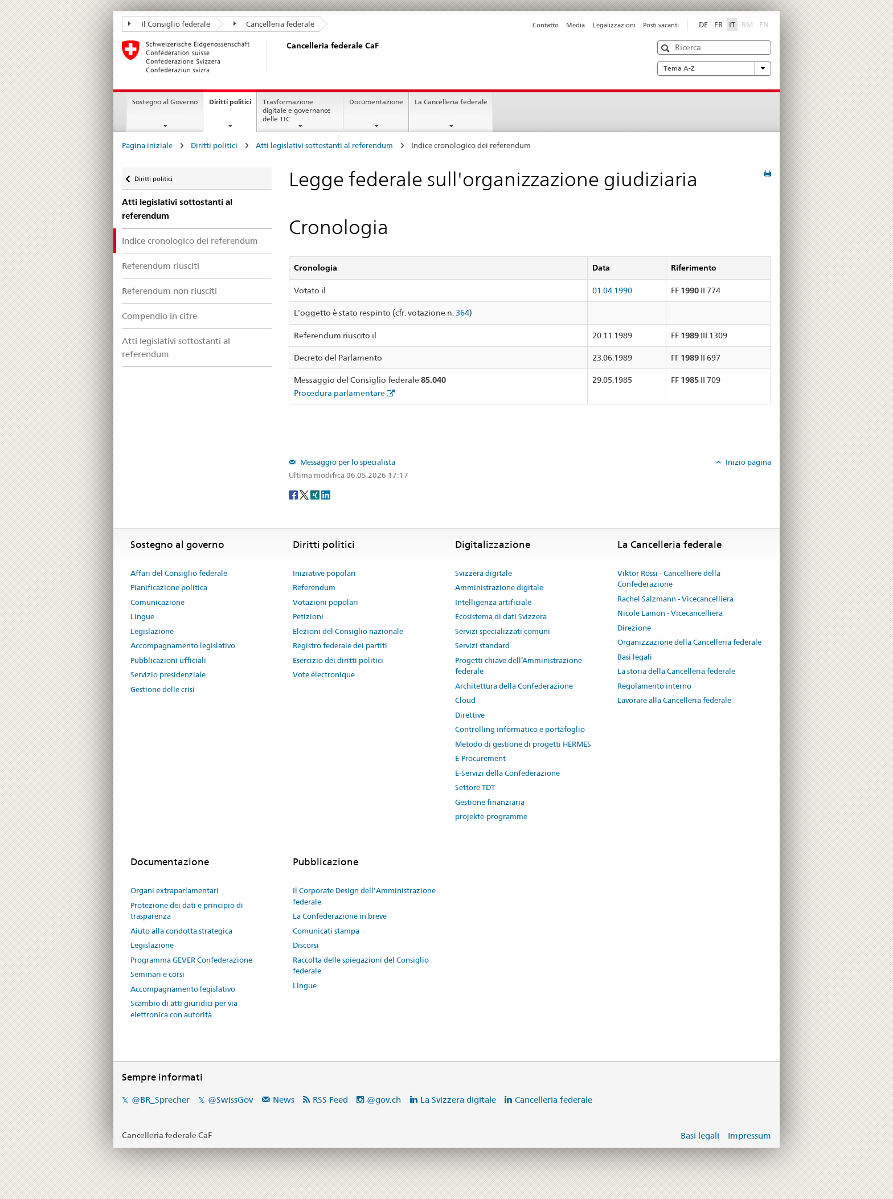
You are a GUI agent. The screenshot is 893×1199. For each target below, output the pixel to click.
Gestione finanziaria (490, 802)
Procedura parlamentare (339, 393)
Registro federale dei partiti (340, 645)
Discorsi (306, 945)
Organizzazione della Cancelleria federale (689, 641)
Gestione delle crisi (162, 689)
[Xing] (315, 494)
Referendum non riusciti (169, 290)
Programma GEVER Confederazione (191, 959)
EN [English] (764, 24)
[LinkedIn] (325, 494)
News (283, 1099)
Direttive (470, 714)
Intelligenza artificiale (493, 602)
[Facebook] (294, 494)
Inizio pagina (747, 461)
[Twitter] (305, 494)
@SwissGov (230, 1099)
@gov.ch (384, 1099)
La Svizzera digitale (458, 1099)
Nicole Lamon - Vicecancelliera (670, 612)
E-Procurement (480, 758)
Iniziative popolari (324, 573)
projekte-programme (491, 816)
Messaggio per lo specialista (346, 461)
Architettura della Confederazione (514, 685)
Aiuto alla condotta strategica (181, 930)
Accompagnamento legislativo (182, 645)
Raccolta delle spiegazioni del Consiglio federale (361, 965)
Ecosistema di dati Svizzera (501, 616)
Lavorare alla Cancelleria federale (674, 700)
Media (575, 25)
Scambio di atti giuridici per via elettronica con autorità (183, 1009)
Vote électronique (324, 674)
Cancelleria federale (274, 24)
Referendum (314, 587)
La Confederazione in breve (340, 915)
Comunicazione (157, 602)
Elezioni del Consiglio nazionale (348, 631)
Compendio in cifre (159, 315)
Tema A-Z (714, 68)
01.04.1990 (612, 290)
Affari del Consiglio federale (178, 573)
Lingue (142, 616)
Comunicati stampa (326, 930)
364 (462, 312)
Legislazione (152, 631)
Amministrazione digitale (499, 587)
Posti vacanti (661, 25)
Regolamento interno (654, 685)
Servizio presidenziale (168, 674)
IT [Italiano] (732, 24)
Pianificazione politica (168, 587)
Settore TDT (475, 787)
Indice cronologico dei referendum (190, 240)
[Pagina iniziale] (284, 56)
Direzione (634, 627)
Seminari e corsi (157, 974)
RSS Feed (330, 1099)
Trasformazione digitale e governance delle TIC (297, 110)
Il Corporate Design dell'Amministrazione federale (364, 896)
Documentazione (376, 101)
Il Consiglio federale (169, 24)
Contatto (545, 25)
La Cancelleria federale (451, 101)
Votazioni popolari (325, 602)
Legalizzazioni (614, 25)
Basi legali (634, 656)
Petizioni (308, 616)
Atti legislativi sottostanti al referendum (324, 145)
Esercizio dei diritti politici (338, 660)
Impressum (749, 1135)
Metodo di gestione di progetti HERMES (523, 743)
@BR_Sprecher (161, 1099)
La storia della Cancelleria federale (676, 671)
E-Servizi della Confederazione (507, 772)
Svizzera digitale (483, 573)
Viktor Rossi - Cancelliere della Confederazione (668, 578)
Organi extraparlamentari (174, 890)
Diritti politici (232, 105)
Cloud (465, 700)
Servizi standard (482, 645)
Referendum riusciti (160, 265)
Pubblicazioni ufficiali (168, 660)
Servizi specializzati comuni (502, 631)
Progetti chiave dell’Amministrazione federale (518, 666)
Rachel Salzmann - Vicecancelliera (675, 598)
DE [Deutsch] (703, 24)
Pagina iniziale (147, 145)
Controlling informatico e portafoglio (520, 729)
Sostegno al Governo (165, 101)
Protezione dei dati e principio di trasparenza (186, 911)
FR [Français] (718, 24)
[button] (666, 48)
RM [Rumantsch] (747, 24)
